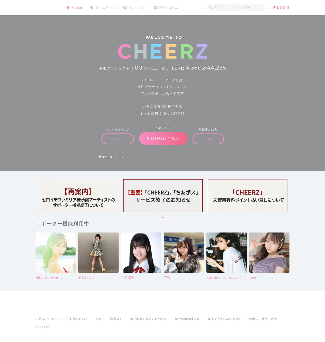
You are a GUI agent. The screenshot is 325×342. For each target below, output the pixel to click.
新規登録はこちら (163, 138)
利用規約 (116, 319)
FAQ (99, 319)
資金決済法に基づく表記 (224, 319)
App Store (47, 307)
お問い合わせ (79, 319)
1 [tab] (162, 217)
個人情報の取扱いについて (148, 319)
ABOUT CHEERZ (49, 319)
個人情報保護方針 (187, 319)
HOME (77, 7)
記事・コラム (168, 7)
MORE (120, 157)
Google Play (74, 307)
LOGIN (283, 7)
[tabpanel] (78, 195)
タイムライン (105, 7)
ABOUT (117, 139)
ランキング (137, 7)
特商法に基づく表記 (263, 319)
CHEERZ (47, 8)
